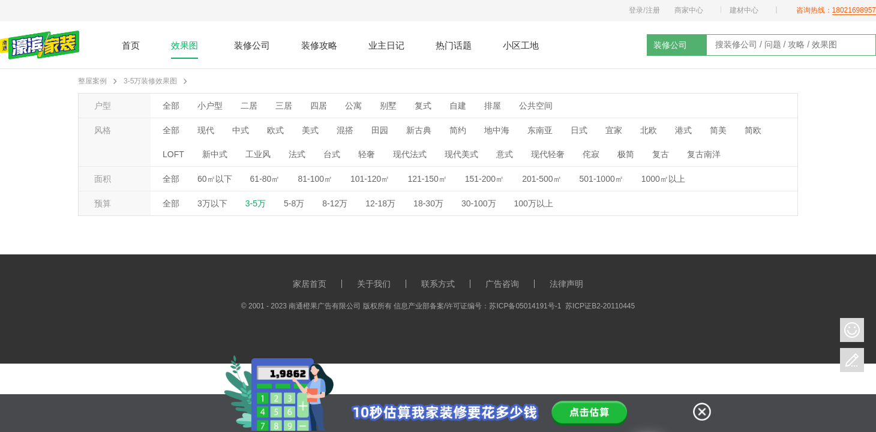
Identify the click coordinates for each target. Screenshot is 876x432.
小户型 (210, 105)
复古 (660, 154)
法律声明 (566, 284)
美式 (310, 130)
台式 (331, 154)
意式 (504, 154)
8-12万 (334, 203)
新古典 (418, 130)
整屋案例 (92, 81)
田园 (379, 130)
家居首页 (309, 284)
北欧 (648, 130)
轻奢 (366, 154)
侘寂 (591, 154)
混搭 (345, 130)
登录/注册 (644, 10)
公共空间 (536, 105)
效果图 (184, 45)
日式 (579, 130)
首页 (131, 45)
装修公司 (252, 45)
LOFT (173, 154)
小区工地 (521, 45)
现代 (205, 130)
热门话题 (454, 45)
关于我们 (374, 284)
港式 (683, 130)
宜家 (613, 130)
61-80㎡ (265, 179)
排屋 (492, 105)
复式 (423, 105)
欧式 (275, 130)
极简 (625, 154)
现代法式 (410, 154)
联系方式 (438, 284)
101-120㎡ (369, 179)
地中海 (496, 130)
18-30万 (428, 203)
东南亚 (540, 130)
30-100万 (478, 203)
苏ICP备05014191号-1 (525, 306)
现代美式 (461, 154)
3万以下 (212, 203)
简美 (718, 130)
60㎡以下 (214, 179)
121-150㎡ (426, 179)
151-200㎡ (484, 179)
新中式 (214, 154)
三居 (283, 105)
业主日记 (386, 45)
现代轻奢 (548, 154)
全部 (171, 105)
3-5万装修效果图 (150, 81)
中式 (240, 130)
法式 (297, 154)
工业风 (258, 154)
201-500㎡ (541, 179)
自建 (457, 105)
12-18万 (380, 203)
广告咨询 (502, 284)
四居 (318, 105)
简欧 (753, 130)
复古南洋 (704, 154)
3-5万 (255, 203)
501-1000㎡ (601, 179)
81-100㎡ (315, 179)
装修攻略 (319, 45)
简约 (457, 130)
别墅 (388, 105)
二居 (249, 105)
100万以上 (533, 203)
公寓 (353, 105)
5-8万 (294, 203)
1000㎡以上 (663, 179)
